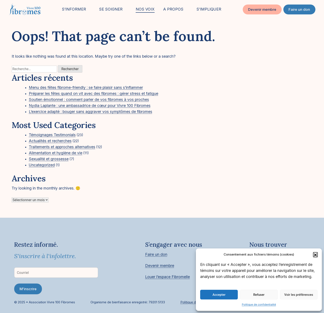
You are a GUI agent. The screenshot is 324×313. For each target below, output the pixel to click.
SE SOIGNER (111, 9)
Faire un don (299, 9)
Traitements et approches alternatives (62, 147)
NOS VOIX (145, 9)
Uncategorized (42, 165)
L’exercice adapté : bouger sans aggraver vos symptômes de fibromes (90, 111)
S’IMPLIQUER (209, 9)
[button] (315, 254)
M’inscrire (28, 289)
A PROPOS (173, 9)
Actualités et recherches (50, 141)
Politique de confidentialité (259, 304)
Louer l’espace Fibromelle (167, 276)
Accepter (218, 295)
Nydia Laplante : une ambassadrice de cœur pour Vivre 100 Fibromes (89, 105)
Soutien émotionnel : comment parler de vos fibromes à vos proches (89, 99)
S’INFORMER (74, 9)
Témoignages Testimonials (52, 135)
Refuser (258, 295)
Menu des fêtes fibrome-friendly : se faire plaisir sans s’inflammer (86, 87)
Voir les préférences (298, 295)
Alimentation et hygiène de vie (55, 153)
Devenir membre (262, 9)
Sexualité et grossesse (49, 159)
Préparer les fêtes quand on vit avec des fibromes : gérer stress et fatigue (93, 93)
